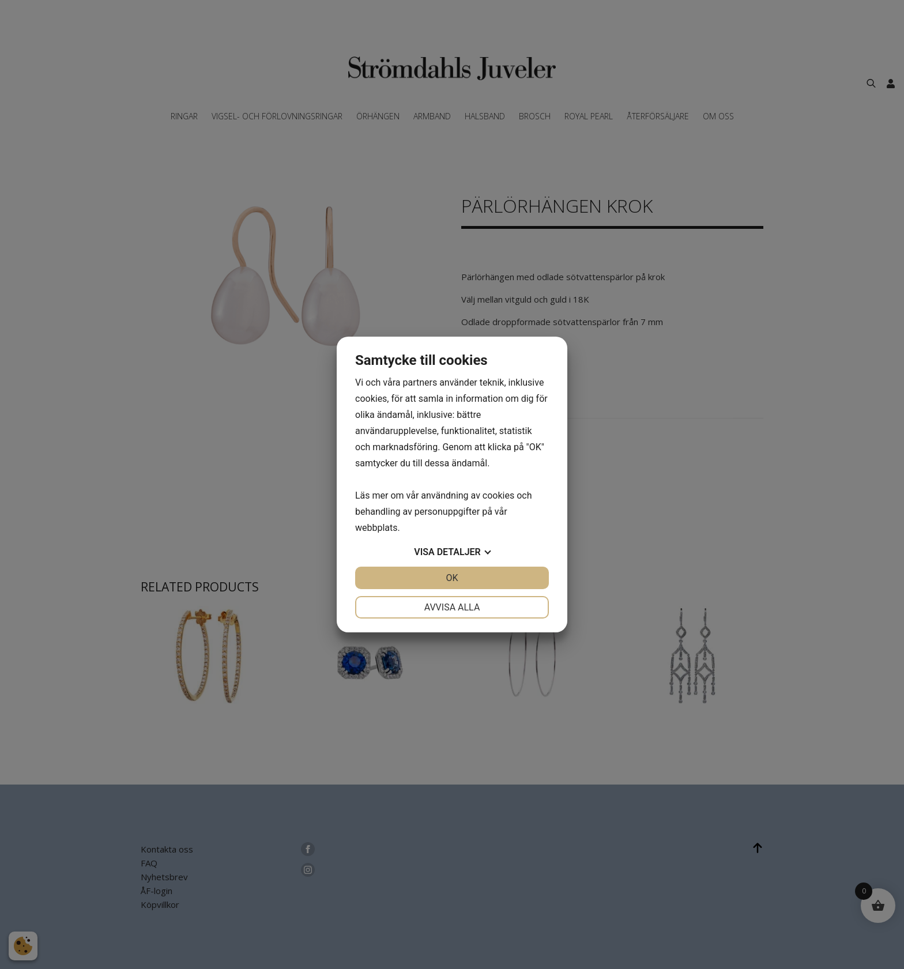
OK (452, 577)
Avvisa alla (452, 607)
